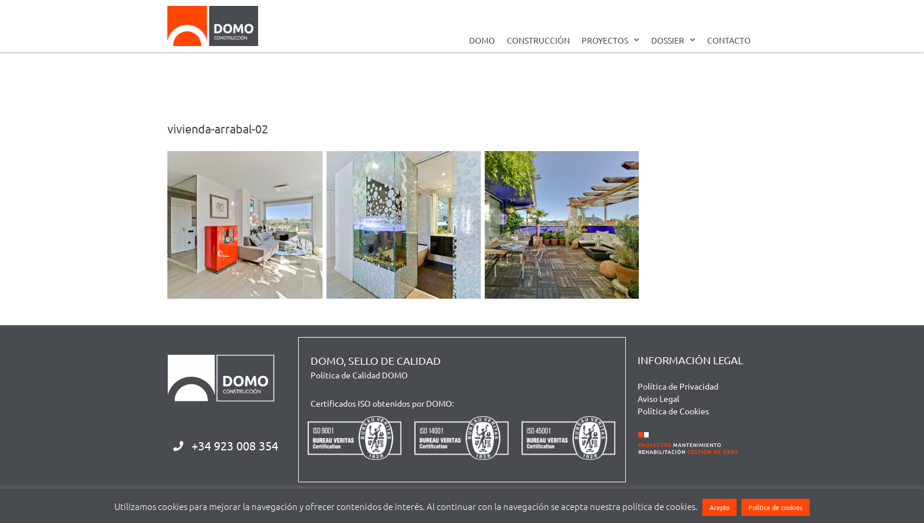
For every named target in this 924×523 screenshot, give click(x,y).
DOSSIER (673, 40)
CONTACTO (729, 40)
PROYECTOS (610, 40)
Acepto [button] (720, 507)
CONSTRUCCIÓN (538, 40)
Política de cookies (775, 507)
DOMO (482, 40)
